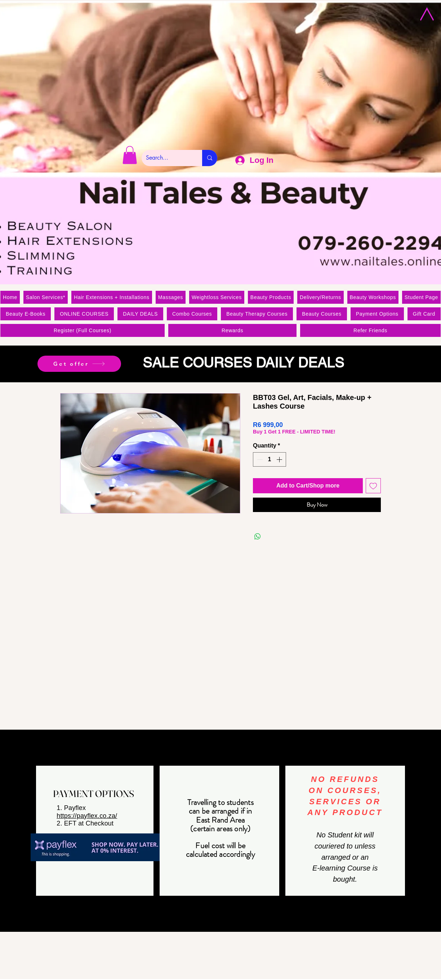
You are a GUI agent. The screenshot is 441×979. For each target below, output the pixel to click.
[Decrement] (259, 459)
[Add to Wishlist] (373, 485)
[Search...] (166, 158)
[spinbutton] (269, 459)
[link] (129, 155)
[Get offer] (79, 364)
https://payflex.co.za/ (87, 815)
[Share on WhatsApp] (257, 536)
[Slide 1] (220, 364)
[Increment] (280, 459)
